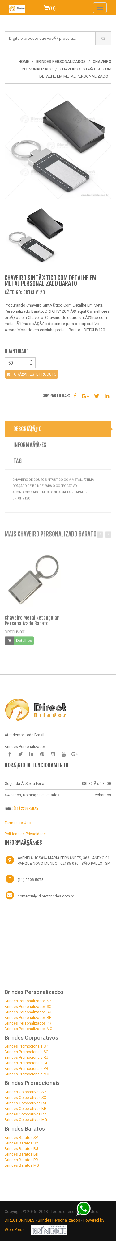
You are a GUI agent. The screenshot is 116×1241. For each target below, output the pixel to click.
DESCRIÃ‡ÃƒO (27, 430)
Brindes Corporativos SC (25, 1097)
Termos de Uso (18, 823)
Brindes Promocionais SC (26, 1052)
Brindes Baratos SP (21, 1138)
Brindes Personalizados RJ (28, 1012)
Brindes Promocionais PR (26, 1068)
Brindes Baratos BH (21, 1154)
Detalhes (24, 643)
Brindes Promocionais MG (27, 1074)
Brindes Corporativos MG (26, 1120)
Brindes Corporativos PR (25, 1114)
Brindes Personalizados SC (28, 1006)
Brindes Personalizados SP (28, 1001)
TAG (17, 463)
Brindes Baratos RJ (21, 1149)
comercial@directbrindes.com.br (46, 896)
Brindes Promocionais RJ (26, 1057)
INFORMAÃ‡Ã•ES (29, 446)
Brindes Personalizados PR (28, 1023)
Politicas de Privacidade (25, 834)
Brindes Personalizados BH (28, 1018)
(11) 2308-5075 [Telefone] (31, 880)
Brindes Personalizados (59, 1220)
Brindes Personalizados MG (28, 1029)
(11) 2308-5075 (26, 808)
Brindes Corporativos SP (25, 1092)
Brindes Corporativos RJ (25, 1103)
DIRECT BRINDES (20, 1220)
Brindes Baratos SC (21, 1143)
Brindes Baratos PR (21, 1160)
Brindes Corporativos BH (25, 1109)
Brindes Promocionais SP (26, 1046)
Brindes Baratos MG (22, 1165)
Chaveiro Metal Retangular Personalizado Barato (32, 623)
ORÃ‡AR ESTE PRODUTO (31, 374)
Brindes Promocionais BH (27, 1063)
